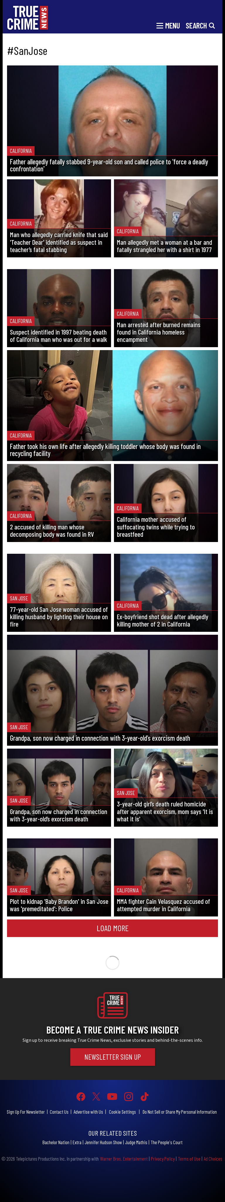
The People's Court (167, 1142)
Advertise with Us (88, 1112)
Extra (77, 1142)
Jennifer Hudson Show (103, 1142)
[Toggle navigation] (168, 24)
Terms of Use (189, 1159)
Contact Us (59, 1112)
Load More (113, 928)
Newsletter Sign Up (112, 1056)
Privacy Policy (163, 1159)
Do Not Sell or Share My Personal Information (180, 1112)
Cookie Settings (122, 1112)
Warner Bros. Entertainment (124, 1159)
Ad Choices (213, 1159)
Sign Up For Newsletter (26, 1112)
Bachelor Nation (55, 1142)
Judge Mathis (136, 1142)
